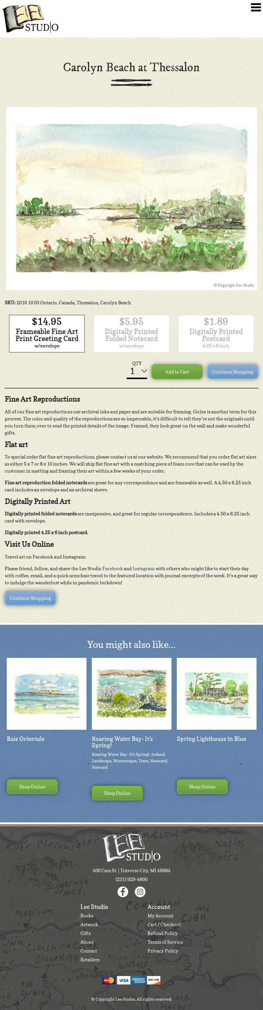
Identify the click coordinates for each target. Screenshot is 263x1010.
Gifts (85, 933)
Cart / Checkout (164, 924)
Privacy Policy (162, 951)
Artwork (89, 924)
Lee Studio (30, 19)
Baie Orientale (26, 738)
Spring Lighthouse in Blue (211, 738)
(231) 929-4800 (131, 879)
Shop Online (32, 787)
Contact (88, 951)
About (87, 942)
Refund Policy (162, 933)
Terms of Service (165, 942)
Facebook (112, 568)
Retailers (89, 960)
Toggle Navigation (256, 7)
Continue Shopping (232, 372)
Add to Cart (177, 372)
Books (86, 916)
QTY (137, 363)
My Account (160, 916)
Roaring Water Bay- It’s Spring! (122, 742)
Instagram (144, 568)
